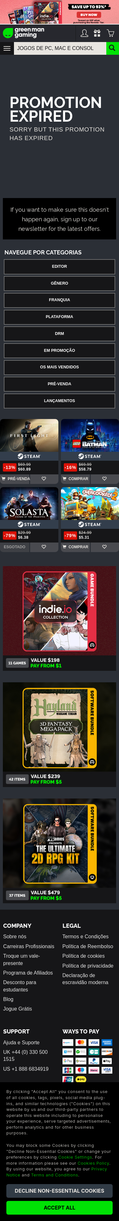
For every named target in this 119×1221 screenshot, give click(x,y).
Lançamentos (59, 401)
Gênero (59, 283)
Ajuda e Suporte (21, 1042)
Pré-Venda (59, 384)
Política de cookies (84, 956)
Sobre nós (14, 936)
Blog (8, 999)
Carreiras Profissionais (28, 946)
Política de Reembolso (88, 946)
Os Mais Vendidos (59, 367)
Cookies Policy (93, 1163)
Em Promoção (59, 350)
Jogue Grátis (17, 1009)
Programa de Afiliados (28, 973)
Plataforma (59, 317)
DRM (59, 333)
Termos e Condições (86, 936)
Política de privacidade (88, 966)
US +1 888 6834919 (26, 1069)
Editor (59, 266)
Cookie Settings (75, 1157)
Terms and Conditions (54, 1174)
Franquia (59, 300)
